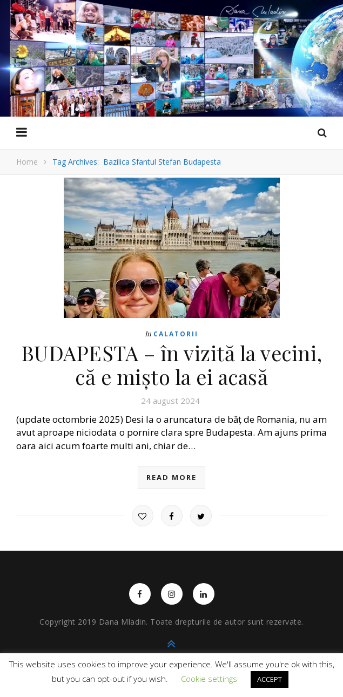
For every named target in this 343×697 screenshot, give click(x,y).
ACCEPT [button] (269, 679)
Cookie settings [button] (209, 678)
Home (27, 162)
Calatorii (175, 334)
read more (171, 477)
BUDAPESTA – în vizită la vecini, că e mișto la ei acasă (171, 364)
